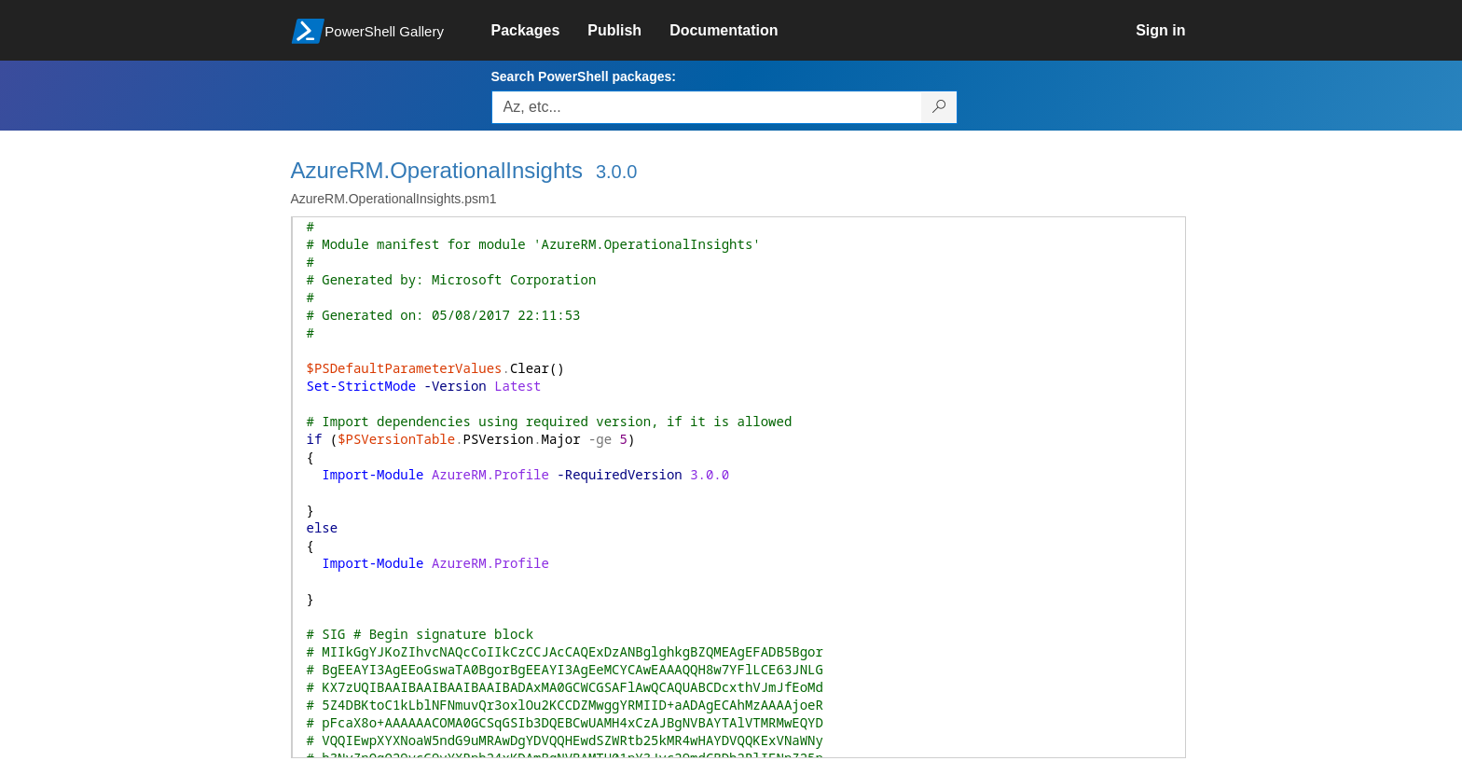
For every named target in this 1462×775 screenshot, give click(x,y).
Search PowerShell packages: (583, 76)
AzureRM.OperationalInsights (437, 170)
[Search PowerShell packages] (939, 107)
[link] (539, 30)
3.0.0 (616, 171)
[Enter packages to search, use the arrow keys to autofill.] (706, 107)
